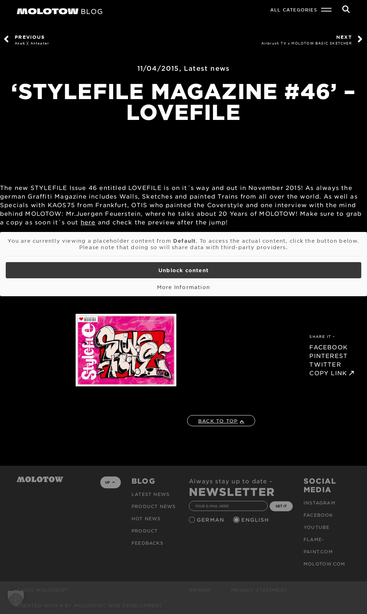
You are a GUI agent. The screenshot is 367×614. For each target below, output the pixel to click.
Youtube (316, 527)
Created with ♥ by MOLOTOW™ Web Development (89, 605)
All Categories (293, 10)
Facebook (318, 515)
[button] (16, 598)
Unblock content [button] (183, 270)
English (256, 520)
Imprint (200, 590)
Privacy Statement (259, 590)
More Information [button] (183, 287)
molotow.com (324, 564)
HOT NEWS (146, 518)
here (88, 221)
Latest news (207, 68)
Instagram (319, 503)
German (211, 520)
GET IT (281, 506)
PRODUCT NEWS (154, 506)
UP (110, 482)
